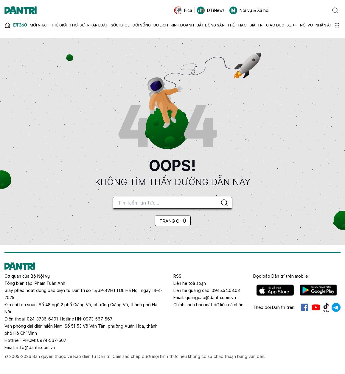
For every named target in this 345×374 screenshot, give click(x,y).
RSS (177, 276)
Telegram (336, 307)
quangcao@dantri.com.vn (210, 297)
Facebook (304, 307)
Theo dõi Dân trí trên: (274, 307)
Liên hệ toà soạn (189, 283)
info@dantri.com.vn (35, 347)
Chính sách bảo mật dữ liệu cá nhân (208, 304)
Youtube (315, 307)
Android (318, 290)
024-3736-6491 (42, 318)
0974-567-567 (51, 340)
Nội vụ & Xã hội (249, 10)
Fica (183, 10)
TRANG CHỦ (172, 221)
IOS (275, 290)
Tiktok (326, 307)
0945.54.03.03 (226, 290)
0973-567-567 (98, 318)
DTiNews (211, 10)
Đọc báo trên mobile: (281, 276)
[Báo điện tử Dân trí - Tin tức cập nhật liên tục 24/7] (20, 10)
